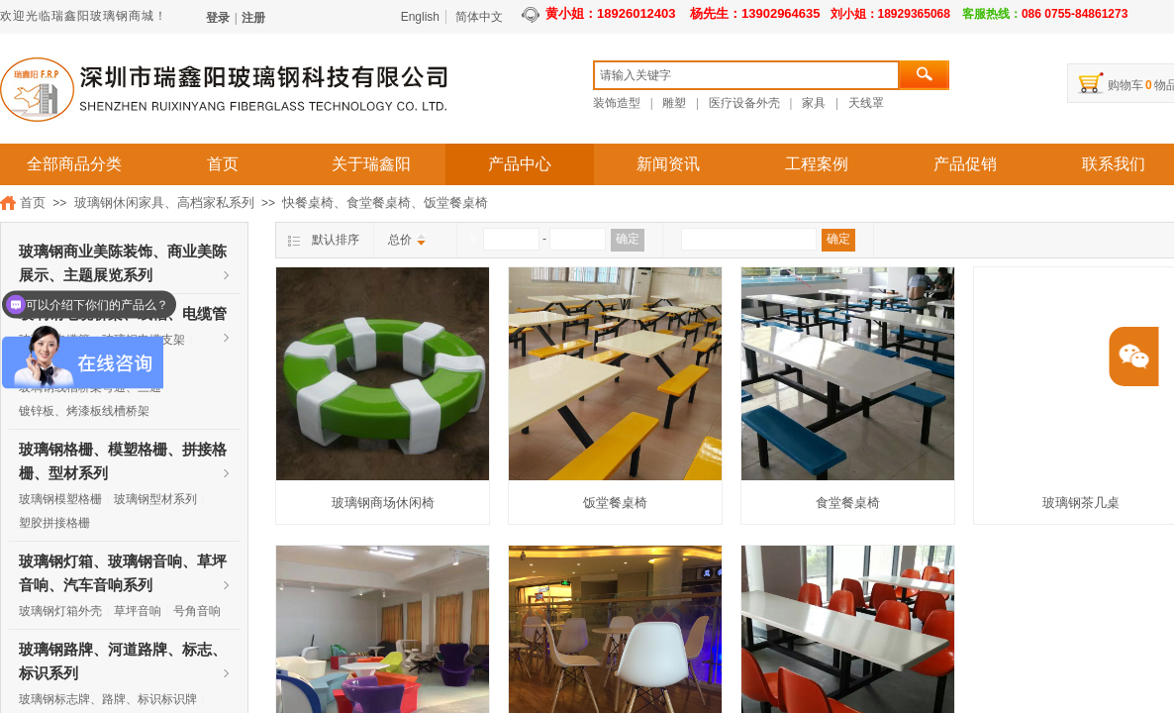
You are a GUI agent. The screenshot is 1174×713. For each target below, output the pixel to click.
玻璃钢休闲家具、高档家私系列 (164, 202)
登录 (218, 18)
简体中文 (479, 17)
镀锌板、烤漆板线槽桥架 (84, 411)
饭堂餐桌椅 (615, 502)
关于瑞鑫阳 (371, 163)
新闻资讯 (668, 163)
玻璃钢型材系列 (155, 499)
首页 (223, 163)
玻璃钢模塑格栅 (60, 499)
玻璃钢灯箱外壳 (60, 611)
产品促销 (965, 163)
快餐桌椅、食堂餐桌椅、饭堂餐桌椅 (385, 202)
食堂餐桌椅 (848, 502)
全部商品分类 (74, 163)
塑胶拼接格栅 (54, 523)
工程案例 (816, 163)
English (420, 17)
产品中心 (519, 163)
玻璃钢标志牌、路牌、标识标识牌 (108, 699)
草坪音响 (137, 611)
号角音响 (197, 611)
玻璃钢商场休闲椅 (383, 502)
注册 (253, 18)
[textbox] (746, 75)
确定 (627, 239)
